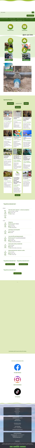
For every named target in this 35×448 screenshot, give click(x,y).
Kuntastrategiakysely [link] (8, 137)
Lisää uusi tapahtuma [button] (23, 264)
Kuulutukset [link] (26, 103)
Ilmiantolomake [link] (17, 412)
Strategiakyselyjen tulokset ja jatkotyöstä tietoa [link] (27, 119)
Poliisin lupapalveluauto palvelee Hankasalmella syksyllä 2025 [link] (27, 157)
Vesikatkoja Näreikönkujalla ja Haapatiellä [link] (7, 118)
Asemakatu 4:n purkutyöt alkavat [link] (7, 156)
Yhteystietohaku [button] (30, 15)
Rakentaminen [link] (18, 107)
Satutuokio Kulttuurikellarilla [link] (15, 243)
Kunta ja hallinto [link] (20, 20)
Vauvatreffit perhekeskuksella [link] (15, 236)
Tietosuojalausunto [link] (17, 408)
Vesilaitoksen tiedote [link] (17, 118)
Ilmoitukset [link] (18, 160)
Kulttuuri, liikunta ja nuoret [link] (21, 19)
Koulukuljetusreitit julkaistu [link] (27, 178)
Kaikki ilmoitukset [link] (10, 103)
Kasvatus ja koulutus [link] (13, 19)
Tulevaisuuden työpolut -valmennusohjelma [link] (18, 209)
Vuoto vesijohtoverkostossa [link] (27, 138)
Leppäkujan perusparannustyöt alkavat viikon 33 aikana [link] (17, 157)
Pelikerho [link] (10, 222)
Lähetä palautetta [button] (17, 273)
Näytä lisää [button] (18, 195)
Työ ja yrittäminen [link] (14, 20)
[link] (0, 19)
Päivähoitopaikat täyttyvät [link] (17, 137)
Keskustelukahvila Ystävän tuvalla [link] (16, 250)
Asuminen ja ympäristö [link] (5, 19)
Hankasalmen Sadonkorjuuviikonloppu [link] (7, 178)
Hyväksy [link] (11, 446)
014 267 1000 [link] (19, 427)
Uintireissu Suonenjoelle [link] (14, 229)
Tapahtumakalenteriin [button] (10, 264)
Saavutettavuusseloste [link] (17, 411)
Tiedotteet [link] (15, 161)
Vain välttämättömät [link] (16, 446)
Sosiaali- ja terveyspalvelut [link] (30, 19)
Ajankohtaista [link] (19, 103)
